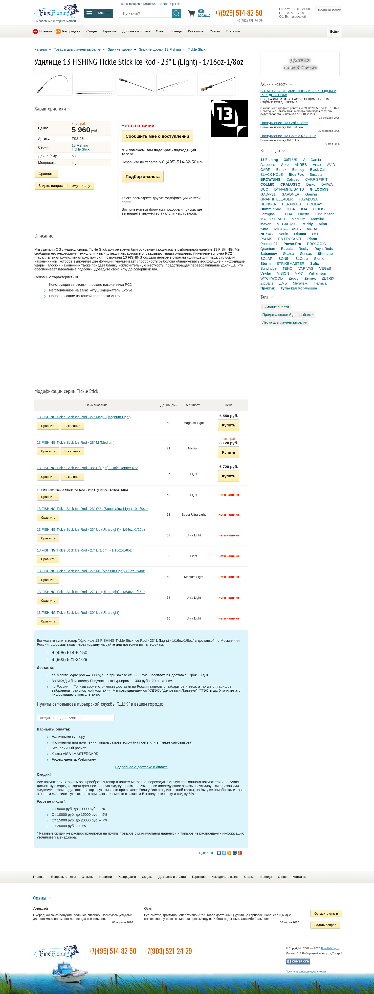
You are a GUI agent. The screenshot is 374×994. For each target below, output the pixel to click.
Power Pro (292, 244)
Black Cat (317, 170)
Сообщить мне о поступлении (157, 136)
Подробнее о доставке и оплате (141, 767)
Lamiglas (268, 214)
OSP (315, 234)
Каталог (40, 49)
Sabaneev (269, 254)
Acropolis (268, 165)
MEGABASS (287, 224)
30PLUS (290, 160)
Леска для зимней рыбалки (285, 322)
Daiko (310, 184)
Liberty (303, 214)
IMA (304, 209)
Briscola (316, 175)
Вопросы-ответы (63, 877)
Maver (266, 224)
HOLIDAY (314, 204)
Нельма (320, 283)
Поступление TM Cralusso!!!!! (284, 123)
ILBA (291, 209)
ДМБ (283, 283)
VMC (299, 273)
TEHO (287, 268)
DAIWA (327, 184)
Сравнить (46, 174)
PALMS (266, 239)
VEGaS (325, 268)
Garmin (311, 194)
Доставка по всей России (300, 63)
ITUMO (319, 209)
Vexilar (266, 273)
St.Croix (301, 259)
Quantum (268, 249)
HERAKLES (291, 204)
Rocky (303, 249)
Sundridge (269, 268)
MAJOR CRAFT (273, 219)
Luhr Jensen (324, 214)
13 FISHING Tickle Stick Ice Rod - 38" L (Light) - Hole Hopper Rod (87, 468)
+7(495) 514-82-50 (112, 951)
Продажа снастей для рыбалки (288, 315)
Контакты (233, 31)
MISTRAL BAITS (287, 229)
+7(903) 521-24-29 (168, 951)
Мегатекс (300, 283)
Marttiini (317, 219)
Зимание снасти (276, 307)
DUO (264, 189)
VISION (283, 273)
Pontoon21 (269, 244)
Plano (312, 239)
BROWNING (271, 179)
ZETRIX (328, 278)
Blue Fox (296, 175)
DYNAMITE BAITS (289, 189)
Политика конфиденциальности (306, 971)
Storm (266, 263)
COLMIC (268, 184)
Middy (308, 224)
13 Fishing (269, 160)
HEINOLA (268, 204)
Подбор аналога (143, 176)
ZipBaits (267, 283)
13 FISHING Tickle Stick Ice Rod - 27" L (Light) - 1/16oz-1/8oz (84, 550)
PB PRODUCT (289, 239)
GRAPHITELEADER (277, 199)
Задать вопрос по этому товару (64, 186)
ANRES (301, 165)
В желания (72, 426)
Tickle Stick (196, 49)
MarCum (298, 219)
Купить (228, 425)
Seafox (288, 254)
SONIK (283, 259)
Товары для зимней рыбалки (77, 49)
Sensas (306, 254)
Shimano (325, 254)
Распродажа (71, 31)
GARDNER (290, 194)
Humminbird (271, 209)
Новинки (45, 31)
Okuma (300, 234)
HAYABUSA (308, 199)
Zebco (294, 278)
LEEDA (286, 214)
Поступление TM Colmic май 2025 (288, 136)
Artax (317, 165)
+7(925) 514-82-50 (239, 13)
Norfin (283, 234)
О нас (160, 31)
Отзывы (87, 877)
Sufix (314, 263)
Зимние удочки (120, 49)
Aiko (285, 165)
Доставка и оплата (136, 31)
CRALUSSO (290, 184)
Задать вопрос (325, 925)
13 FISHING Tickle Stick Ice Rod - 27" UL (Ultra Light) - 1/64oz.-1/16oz (91, 592)
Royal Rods (323, 249)
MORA (312, 229)
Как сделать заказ (225, 877)
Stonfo (319, 259)
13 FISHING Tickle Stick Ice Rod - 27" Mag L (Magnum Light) (84, 417)
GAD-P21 (268, 194)
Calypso (292, 179)
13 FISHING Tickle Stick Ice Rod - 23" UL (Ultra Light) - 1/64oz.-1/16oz (91, 529)
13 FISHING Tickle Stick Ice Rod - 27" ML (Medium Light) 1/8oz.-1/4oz (91, 571)
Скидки (91, 31)
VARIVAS (305, 268)
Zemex (310, 278)
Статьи (215, 31)
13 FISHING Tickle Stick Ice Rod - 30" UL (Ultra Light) (78, 613)
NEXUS (267, 234)
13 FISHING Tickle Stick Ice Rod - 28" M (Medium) (75, 442)
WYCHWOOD (272, 278)
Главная (39, 877)
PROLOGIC (316, 244)
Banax (281, 170)
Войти (334, 31)
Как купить (196, 31)
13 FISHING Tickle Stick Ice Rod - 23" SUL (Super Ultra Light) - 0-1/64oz (92, 509)
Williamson (317, 273)
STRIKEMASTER (290, 263)
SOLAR (267, 259)
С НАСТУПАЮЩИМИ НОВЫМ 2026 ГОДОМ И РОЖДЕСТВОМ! (299, 93)
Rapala (287, 249)
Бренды (176, 31)
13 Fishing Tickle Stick (80, 147)
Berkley (298, 170)
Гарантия (109, 31)
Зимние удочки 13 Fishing (160, 49)
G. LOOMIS (319, 189)
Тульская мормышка (299, 288)
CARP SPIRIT (316, 179)
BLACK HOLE (272, 175)
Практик (268, 288)
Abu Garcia (312, 160)
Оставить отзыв (326, 913)
